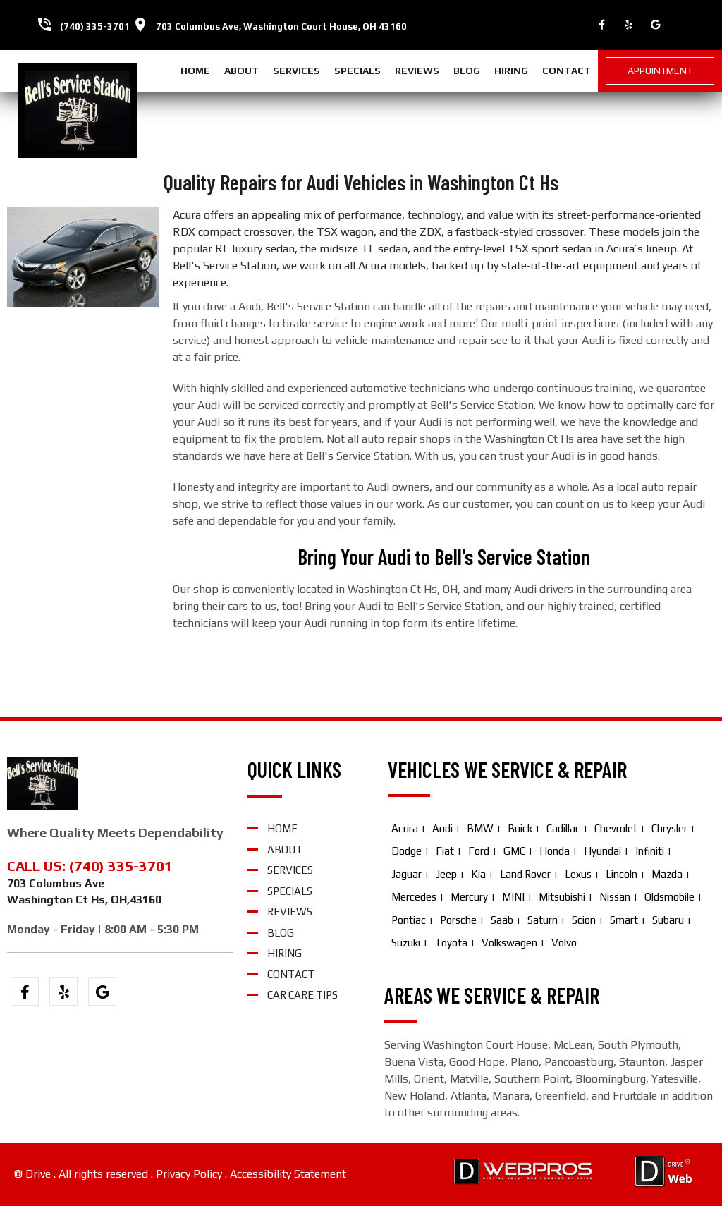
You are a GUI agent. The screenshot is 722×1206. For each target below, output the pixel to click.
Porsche (458, 920)
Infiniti (649, 851)
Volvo (564, 943)
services (296, 70)
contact (566, 70)
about (241, 70)
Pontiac (408, 920)
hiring (511, 70)
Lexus (578, 874)
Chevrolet (615, 828)
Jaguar (406, 874)
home (195, 70)
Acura (404, 828)
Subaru (668, 920)
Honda (554, 851)
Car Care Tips (302, 995)
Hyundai (602, 851)
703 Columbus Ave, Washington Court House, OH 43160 (281, 26)
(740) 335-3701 (95, 26)
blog (466, 70)
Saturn (542, 920)
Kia (478, 874)
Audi (442, 828)
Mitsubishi (562, 897)
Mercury (469, 897)
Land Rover (525, 874)
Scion (584, 920)
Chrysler (669, 828)
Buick (520, 828)
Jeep (446, 874)
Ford (478, 851)
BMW (480, 828)
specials (357, 70)
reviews (417, 70)
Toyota (450, 943)
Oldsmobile (669, 897)
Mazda (667, 874)
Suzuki (405, 943)
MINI (513, 897)
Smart (624, 920)
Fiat (445, 851)
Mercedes (413, 897)
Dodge (406, 851)
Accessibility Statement (288, 1174)
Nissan (614, 897)
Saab (502, 920)
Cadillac (563, 828)
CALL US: (38, 866)
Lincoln (621, 874)
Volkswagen (509, 943)
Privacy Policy (189, 1174)
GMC (514, 851)
